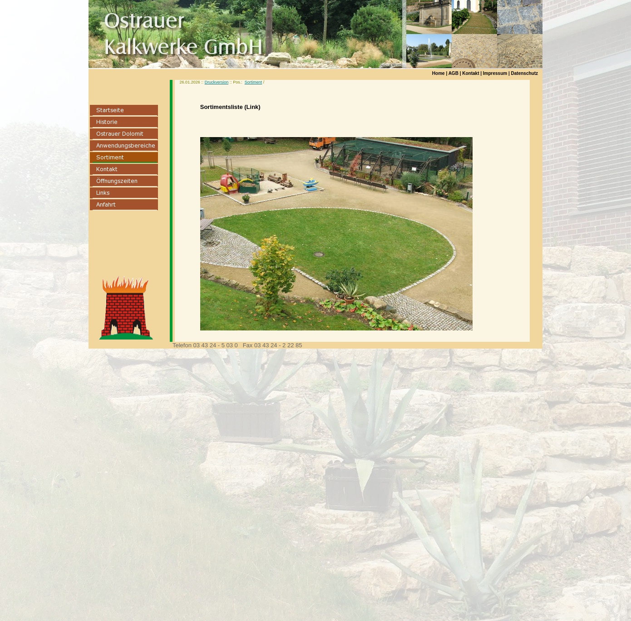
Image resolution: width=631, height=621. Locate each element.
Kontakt (470, 73)
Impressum (495, 73)
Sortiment (253, 82)
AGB (453, 73)
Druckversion (217, 82)
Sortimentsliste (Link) (230, 107)
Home (438, 73)
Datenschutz (524, 73)
